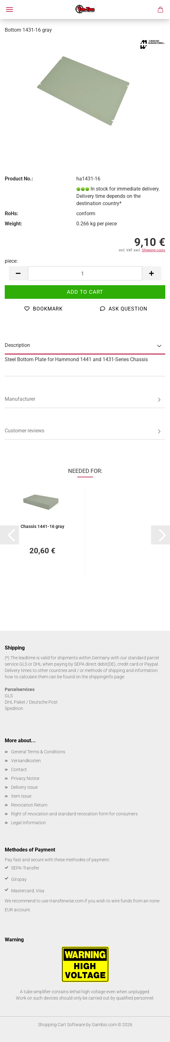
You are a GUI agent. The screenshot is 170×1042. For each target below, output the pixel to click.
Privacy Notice (25, 778)
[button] (18, 273)
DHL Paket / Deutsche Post (31, 702)
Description (17, 345)
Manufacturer (20, 399)
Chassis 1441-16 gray (42, 526)
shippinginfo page (106, 676)
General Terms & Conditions (38, 751)
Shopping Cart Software (61, 1024)
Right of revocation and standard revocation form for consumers (74, 813)
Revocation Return (29, 804)
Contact (19, 769)
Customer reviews (24, 431)
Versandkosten (26, 760)
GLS (9, 695)
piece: (11, 261)
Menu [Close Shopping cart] (9, 9)
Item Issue (21, 796)
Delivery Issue (24, 787)
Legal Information (28, 822)
